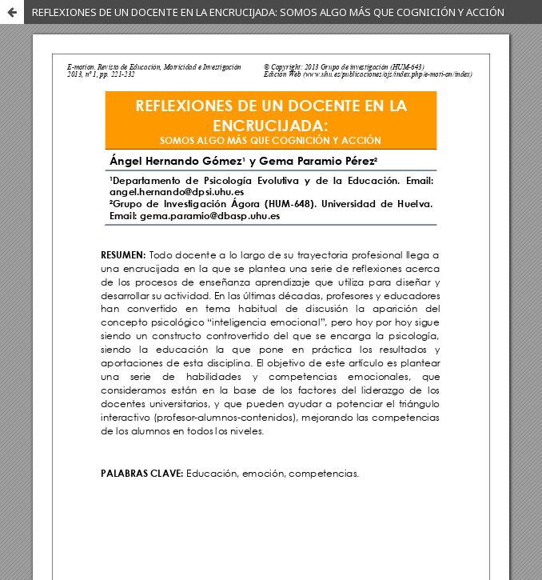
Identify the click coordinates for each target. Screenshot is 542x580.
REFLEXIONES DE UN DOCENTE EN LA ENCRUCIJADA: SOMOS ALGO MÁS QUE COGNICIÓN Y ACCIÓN (268, 12)
